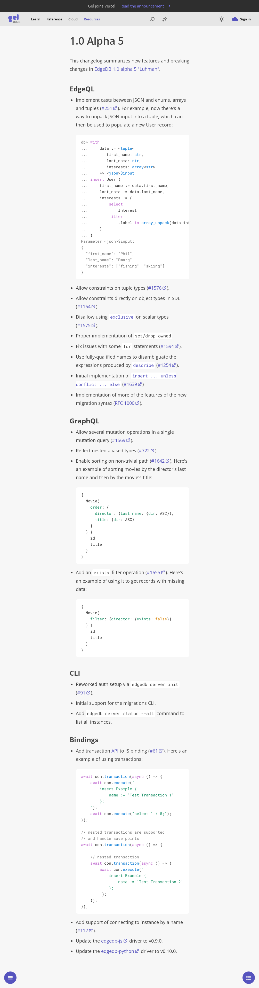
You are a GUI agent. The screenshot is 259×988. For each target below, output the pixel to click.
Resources (92, 19)
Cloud (73, 19)
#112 (82, 930)
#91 (81, 693)
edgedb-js (112, 941)
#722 (144, 450)
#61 (154, 751)
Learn (35, 19)
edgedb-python (117, 951)
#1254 (164, 365)
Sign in (241, 19)
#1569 (118, 440)
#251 (106, 108)
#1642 (158, 461)
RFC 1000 (124, 403)
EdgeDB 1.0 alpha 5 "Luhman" (126, 69)
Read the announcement (145, 6)
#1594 (167, 346)
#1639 (130, 384)
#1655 (153, 572)
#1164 (84, 306)
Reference (54, 19)
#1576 (154, 288)
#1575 (84, 325)
